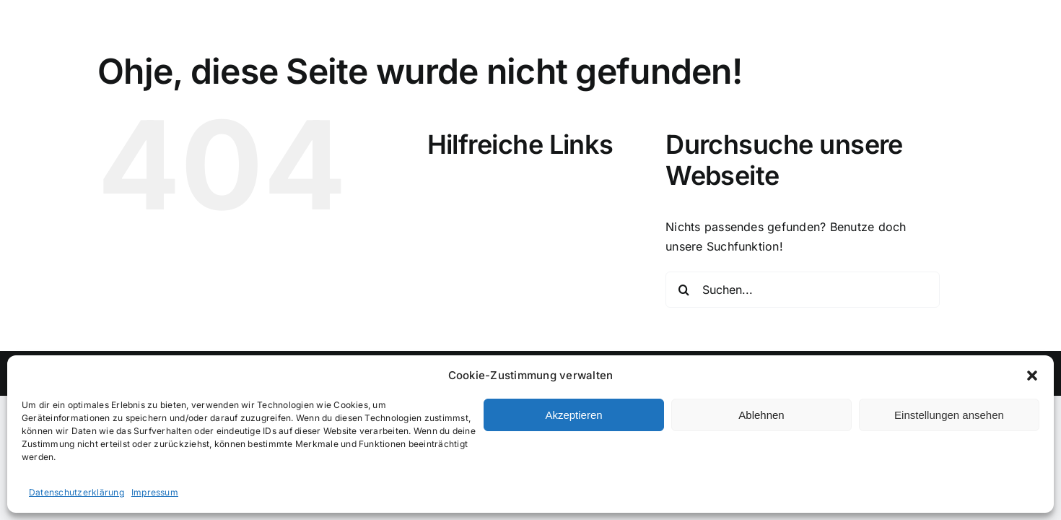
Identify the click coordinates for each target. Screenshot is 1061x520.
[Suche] (683, 290)
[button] (1032, 375)
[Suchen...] (802, 290)
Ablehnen (761, 415)
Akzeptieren (573, 415)
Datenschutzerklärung (76, 492)
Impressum (154, 492)
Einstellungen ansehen (949, 415)
